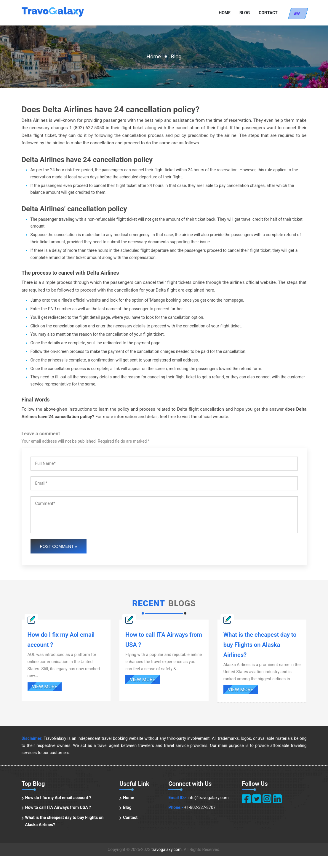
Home (225, 12)
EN (298, 13)
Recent (148, 603)
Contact (268, 12)
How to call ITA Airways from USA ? (58, 807)
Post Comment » (58, 546)
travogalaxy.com (166, 849)
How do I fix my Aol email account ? (58, 797)
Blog (244, 12)
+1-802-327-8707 (200, 807)
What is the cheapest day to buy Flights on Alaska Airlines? (64, 821)
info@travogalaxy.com (208, 797)
